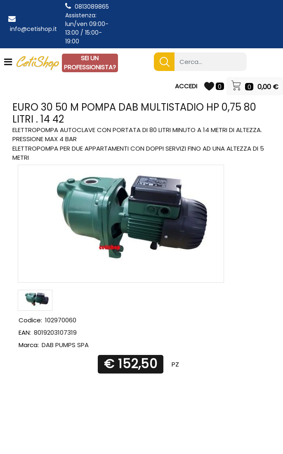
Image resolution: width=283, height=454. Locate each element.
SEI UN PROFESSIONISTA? (90, 63)
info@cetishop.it (33, 29)
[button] (164, 61)
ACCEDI (186, 86)
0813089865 (92, 6)
